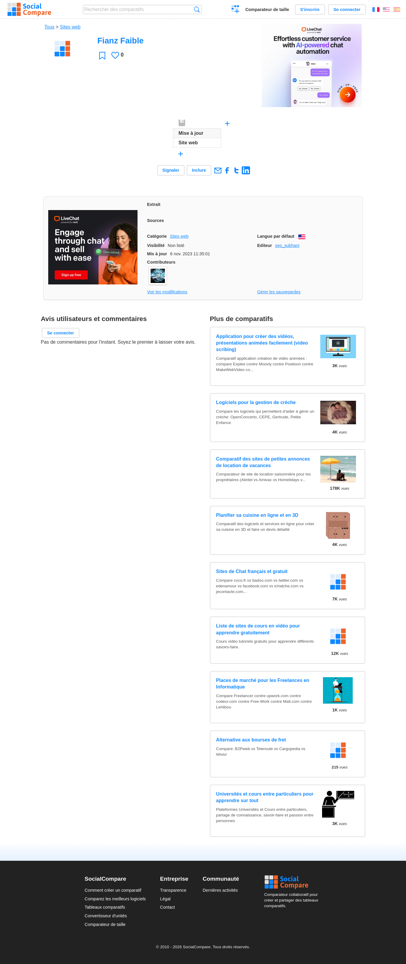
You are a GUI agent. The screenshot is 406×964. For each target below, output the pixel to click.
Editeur (264, 245)
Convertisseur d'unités (106, 915)
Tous (49, 26)
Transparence (173, 890)
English (386, 9)
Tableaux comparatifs (105, 907)
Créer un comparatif (236, 10)
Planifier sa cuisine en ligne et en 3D (257, 515)
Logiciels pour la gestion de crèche (256, 402)
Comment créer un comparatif (113, 890)
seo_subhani (287, 245)
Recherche (197, 9)
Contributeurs (161, 262)
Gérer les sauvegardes (279, 291)
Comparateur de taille (267, 9)
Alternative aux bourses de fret (251, 739)
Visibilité (156, 245)
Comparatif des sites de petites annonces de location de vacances (263, 462)
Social (292, 882)
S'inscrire (310, 9)
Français (376, 9)
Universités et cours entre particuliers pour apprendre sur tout (264, 797)
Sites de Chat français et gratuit (252, 571)
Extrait (153, 204)
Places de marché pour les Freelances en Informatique (262, 683)
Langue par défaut (275, 236)
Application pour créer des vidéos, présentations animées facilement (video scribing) (262, 343)
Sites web (70, 26)
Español (396, 9)
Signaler (171, 170)
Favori (102, 55)
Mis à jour (157, 253)
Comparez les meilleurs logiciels (115, 898)
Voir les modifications (167, 291)
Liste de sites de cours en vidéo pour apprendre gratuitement (258, 629)
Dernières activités (220, 890)
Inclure (199, 170)
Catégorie (157, 236)
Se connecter (346, 9)
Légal (165, 898)
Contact (167, 907)
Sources (155, 220)
